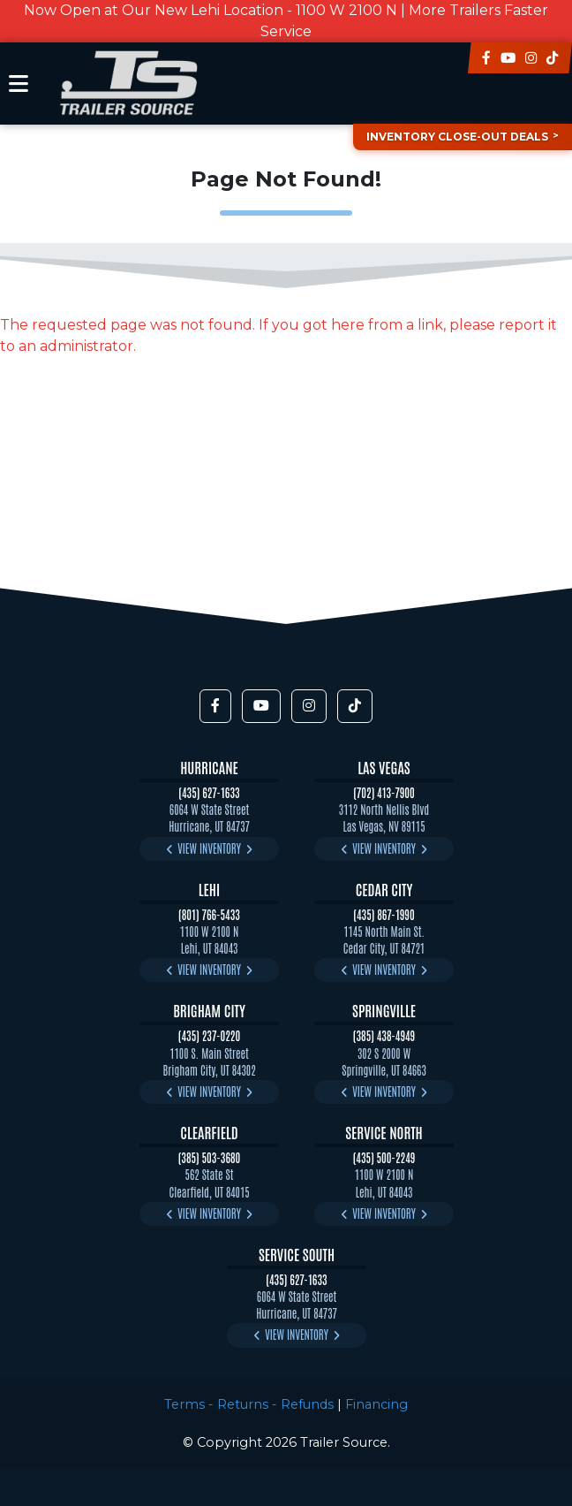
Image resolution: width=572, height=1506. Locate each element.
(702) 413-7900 (384, 792)
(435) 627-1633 (208, 792)
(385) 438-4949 (384, 1035)
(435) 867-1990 (383, 914)
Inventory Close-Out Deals (457, 136)
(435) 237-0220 (209, 1035)
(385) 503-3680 (209, 1157)
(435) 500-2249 (384, 1157)
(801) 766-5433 (209, 914)
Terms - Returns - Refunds (249, 1404)
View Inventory (209, 848)
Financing (376, 1404)
